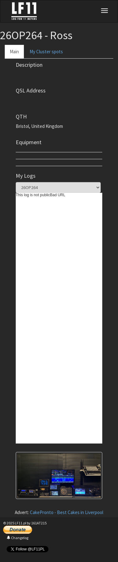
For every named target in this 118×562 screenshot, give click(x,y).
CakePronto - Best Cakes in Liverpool (66, 512)
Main (14, 52)
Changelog (17, 537)
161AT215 (39, 523)
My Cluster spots (46, 52)
